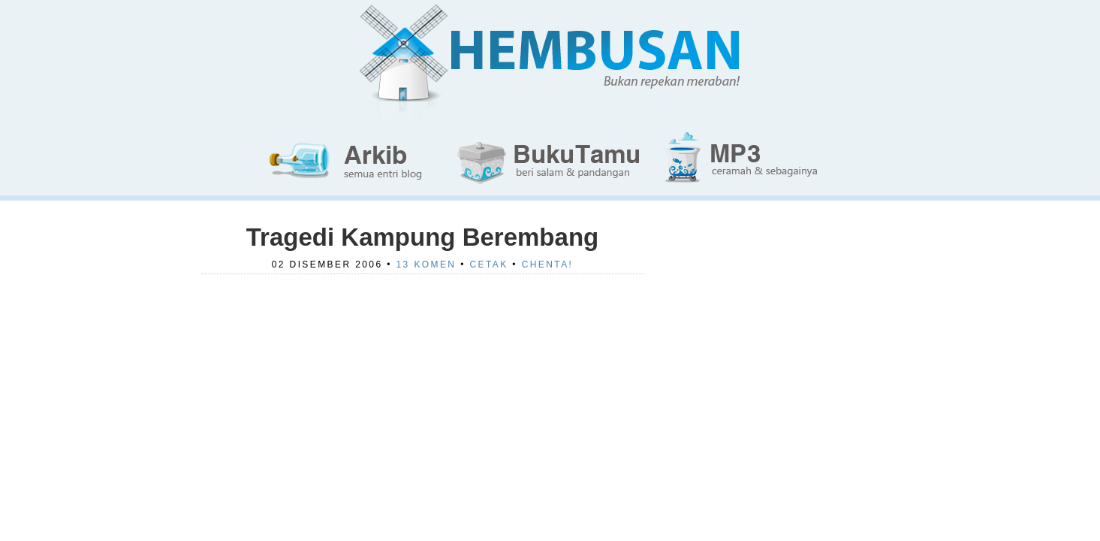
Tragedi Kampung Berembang (422, 237)
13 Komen (426, 264)
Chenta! (548, 264)
